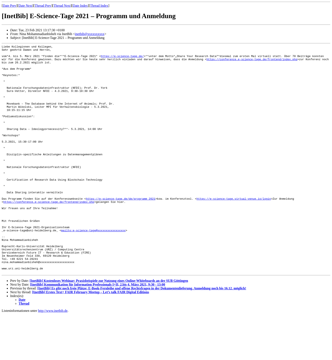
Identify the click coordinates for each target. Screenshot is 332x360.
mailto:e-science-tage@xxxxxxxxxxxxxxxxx (93, 268)
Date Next (25, 5)
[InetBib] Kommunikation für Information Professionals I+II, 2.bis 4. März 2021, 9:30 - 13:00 (97, 330)
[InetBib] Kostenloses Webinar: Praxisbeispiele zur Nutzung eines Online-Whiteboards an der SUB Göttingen (109, 326)
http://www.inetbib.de (53, 356)
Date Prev (9, 5)
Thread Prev (43, 5)
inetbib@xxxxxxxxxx (89, 34)
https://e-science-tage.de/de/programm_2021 (120, 230)
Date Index (80, 5)
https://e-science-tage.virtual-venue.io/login (233, 230)
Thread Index (99, 5)
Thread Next (62, 5)
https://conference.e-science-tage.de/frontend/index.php (251, 62)
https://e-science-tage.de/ (122, 58)
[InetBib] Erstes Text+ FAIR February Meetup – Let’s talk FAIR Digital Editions (90, 338)
